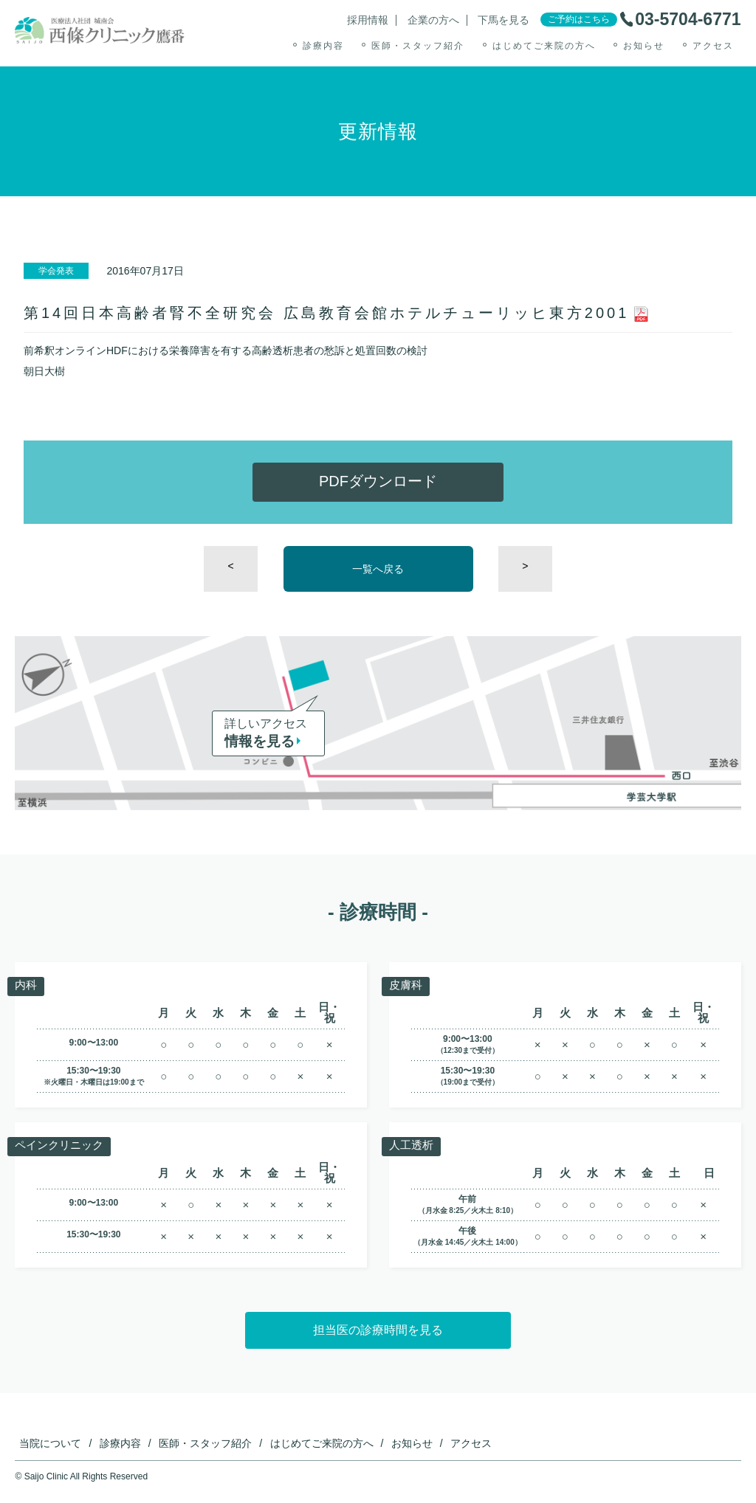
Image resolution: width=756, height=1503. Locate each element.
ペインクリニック (62, 1145)
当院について (50, 1443)
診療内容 (323, 46)
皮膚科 (407, 985)
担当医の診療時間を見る (378, 1330)
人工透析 (412, 1145)
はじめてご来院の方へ (544, 46)
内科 (26, 985)
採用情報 (367, 20)
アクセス (713, 46)
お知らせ (643, 46)
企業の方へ (433, 20)
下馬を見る (503, 20)
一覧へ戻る (378, 569)
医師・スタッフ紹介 (417, 46)
